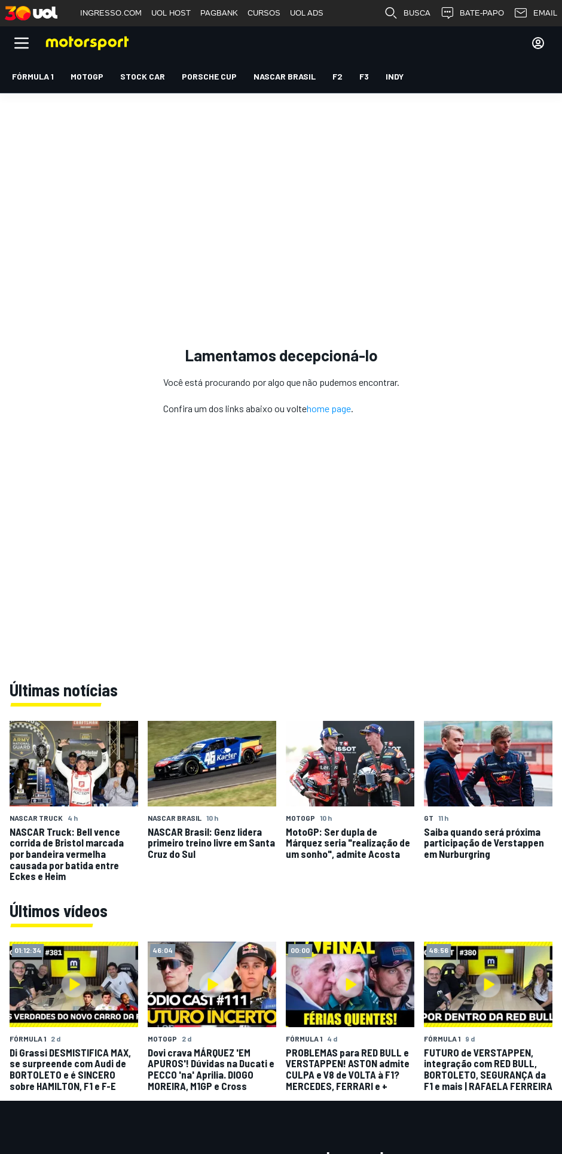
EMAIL (535, 13)
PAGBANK (219, 12)
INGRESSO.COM (111, 12)
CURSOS (264, 12)
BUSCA (407, 13)
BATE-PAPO (472, 13)
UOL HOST (171, 12)
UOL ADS (306, 12)
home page (329, 408)
